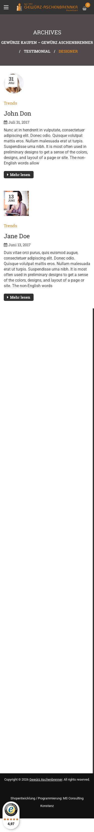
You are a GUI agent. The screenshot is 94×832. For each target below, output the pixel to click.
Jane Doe (17, 236)
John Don (17, 113)
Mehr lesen (20, 174)
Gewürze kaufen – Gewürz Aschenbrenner (47, 42)
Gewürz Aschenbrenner (45, 779)
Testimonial (37, 51)
